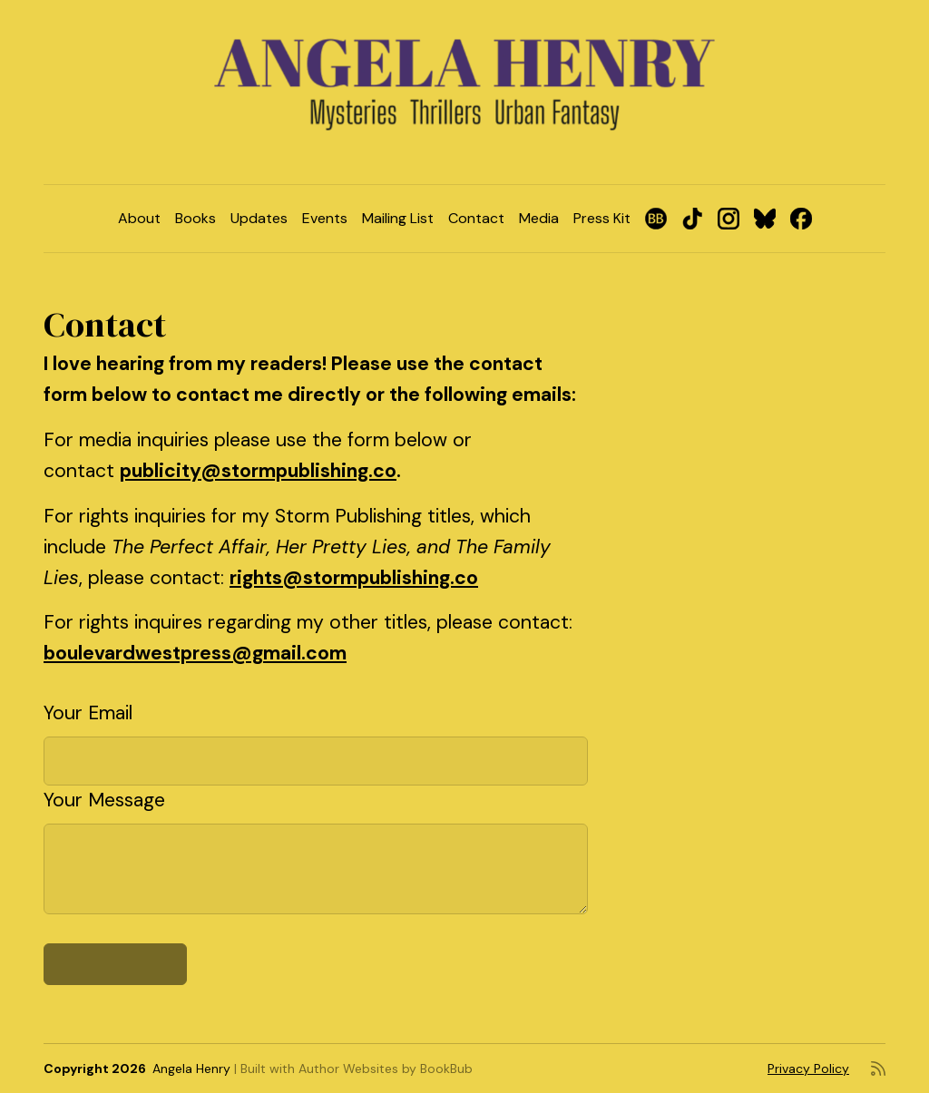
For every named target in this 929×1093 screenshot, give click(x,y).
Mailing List (398, 218)
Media (539, 218)
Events (324, 218)
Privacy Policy (808, 1068)
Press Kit (602, 218)
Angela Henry (191, 1068)
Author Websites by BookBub (385, 1068)
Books (195, 218)
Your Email (88, 713)
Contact (476, 218)
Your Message (104, 800)
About (139, 218)
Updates (259, 218)
